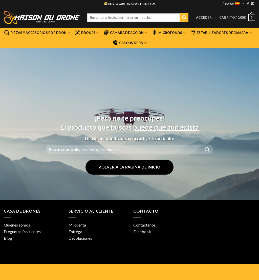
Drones (87, 32)
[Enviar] (184, 17)
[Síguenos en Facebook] (247, 4)
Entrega (75, 231)
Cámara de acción (125, 32)
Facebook (142, 231)
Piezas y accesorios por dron (37, 32)
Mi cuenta (77, 224)
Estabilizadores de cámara (221, 32)
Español (233, 3)
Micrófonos (169, 32)
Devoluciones (80, 238)
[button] (204, 17)
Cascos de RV (130, 42)
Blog (8, 238)
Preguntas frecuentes (22, 231)
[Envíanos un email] (252, 4)
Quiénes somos (17, 224)
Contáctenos (144, 224)
